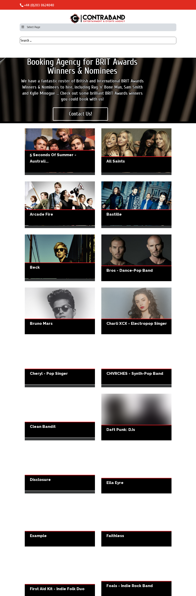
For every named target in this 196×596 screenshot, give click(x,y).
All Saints (136, 151)
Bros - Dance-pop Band (136, 257)
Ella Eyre (136, 470)
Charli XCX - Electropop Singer (136, 311)
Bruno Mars (60, 311)
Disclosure (60, 470)
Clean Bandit (60, 417)
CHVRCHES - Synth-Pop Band (136, 364)
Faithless (136, 523)
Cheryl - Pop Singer (60, 364)
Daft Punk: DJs (136, 417)
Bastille (136, 204)
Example (60, 523)
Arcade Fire (60, 204)
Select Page (30, 27)
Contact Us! (80, 114)
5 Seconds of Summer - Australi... (53, 158)
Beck (60, 257)
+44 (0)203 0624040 (39, 5)
